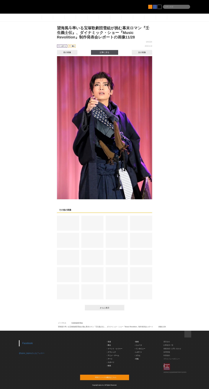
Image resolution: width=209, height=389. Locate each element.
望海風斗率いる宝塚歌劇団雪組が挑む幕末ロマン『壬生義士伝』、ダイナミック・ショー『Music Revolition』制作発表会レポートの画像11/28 (103, 32)
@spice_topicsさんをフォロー (32, 353)
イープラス (62, 323)
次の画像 (144, 52)
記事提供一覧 (168, 345)
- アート (110, 359)
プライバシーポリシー (171, 359)
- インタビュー (139, 349)
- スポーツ (110, 362)
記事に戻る (104, 52)
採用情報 (166, 352)
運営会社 (166, 342)
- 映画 (109, 366)
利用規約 (166, 355)
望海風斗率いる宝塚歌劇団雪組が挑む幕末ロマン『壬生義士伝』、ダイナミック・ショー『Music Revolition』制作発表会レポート (105, 327)
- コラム (137, 355)
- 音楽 (109, 342)
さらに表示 (104, 308)
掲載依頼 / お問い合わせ (172, 349)
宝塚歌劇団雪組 (77, 323)
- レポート (138, 352)
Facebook (27, 343)
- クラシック (111, 352)
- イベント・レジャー (114, 349)
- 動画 (136, 342)
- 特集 (136, 359)
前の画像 (64, 52)
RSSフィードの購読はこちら (110, 377)
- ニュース (138, 345)
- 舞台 (109, 345)
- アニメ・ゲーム (113, 355)
